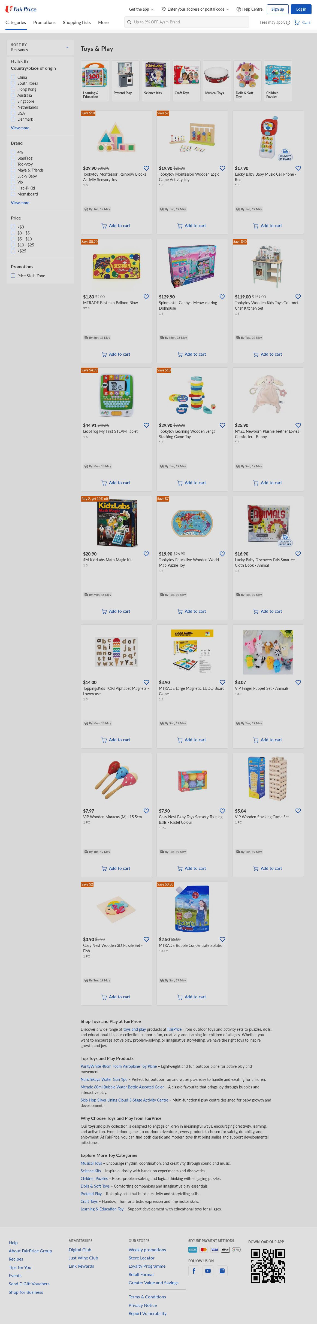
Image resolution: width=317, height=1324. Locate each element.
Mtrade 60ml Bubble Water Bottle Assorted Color (122, 1087)
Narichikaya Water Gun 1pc (104, 1079)
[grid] (192, 81)
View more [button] (20, 128)
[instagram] (222, 1274)
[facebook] (193, 1274)
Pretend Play (91, 1193)
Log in (301, 9)
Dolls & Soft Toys (95, 1186)
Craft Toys (89, 1201)
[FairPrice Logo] (21, 9)
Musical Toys (91, 1163)
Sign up (277, 9)
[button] (288, 22)
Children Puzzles (94, 1178)
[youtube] (208, 1274)
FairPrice (174, 1029)
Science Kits (91, 1171)
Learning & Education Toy (102, 1209)
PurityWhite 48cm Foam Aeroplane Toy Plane (119, 1066)
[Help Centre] (249, 9)
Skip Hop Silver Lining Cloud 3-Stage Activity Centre (124, 1100)
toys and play (134, 1029)
